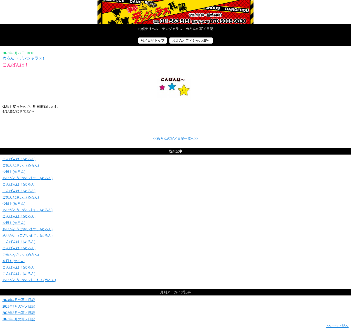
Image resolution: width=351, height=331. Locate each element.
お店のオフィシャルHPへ (191, 40)
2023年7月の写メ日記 (18, 306)
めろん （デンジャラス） (24, 58)
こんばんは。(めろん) (18, 274)
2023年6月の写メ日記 (18, 313)
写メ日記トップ (153, 40)
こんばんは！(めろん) (18, 159)
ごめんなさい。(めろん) (20, 165)
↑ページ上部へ (337, 326)
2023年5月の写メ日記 (18, 319)
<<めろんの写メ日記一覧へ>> (175, 138)
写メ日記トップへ (175, 12)
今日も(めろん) (13, 172)
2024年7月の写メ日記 (18, 300)
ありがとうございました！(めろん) (29, 280)
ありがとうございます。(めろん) (27, 178)
